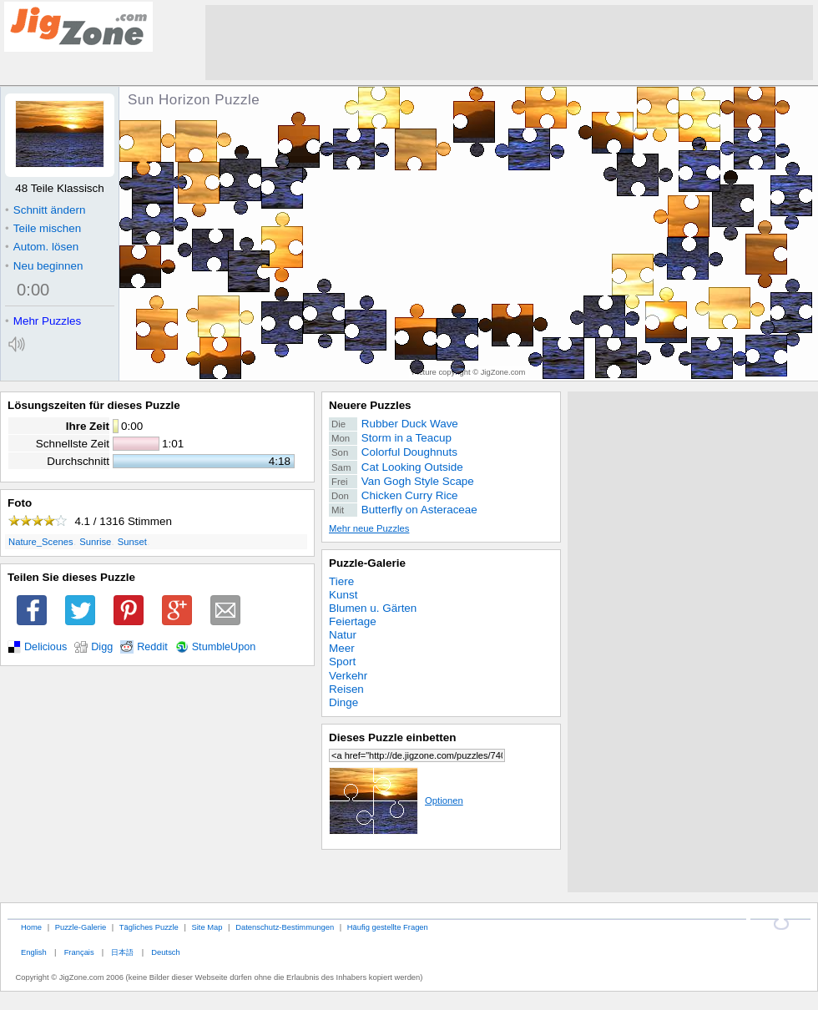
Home (31, 927)
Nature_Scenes (40, 542)
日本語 (122, 952)
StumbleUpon (224, 647)
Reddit (152, 647)
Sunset (132, 542)
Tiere (341, 581)
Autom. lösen (41, 246)
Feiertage (352, 621)
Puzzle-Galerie (367, 563)
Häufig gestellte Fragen (387, 927)
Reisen (346, 689)
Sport (342, 661)
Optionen (396, 800)
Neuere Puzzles (370, 405)
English (34, 952)
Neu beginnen (44, 266)
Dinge (343, 702)
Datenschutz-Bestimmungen (284, 927)
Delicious (45, 647)
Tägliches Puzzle (149, 927)
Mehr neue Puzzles (369, 528)
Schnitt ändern (45, 210)
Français (79, 952)
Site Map (206, 927)
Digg (102, 647)
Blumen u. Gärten (373, 608)
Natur (342, 635)
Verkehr (348, 675)
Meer (342, 648)
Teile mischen (43, 228)
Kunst (343, 594)
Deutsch (165, 952)
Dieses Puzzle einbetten (392, 737)
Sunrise (95, 542)
